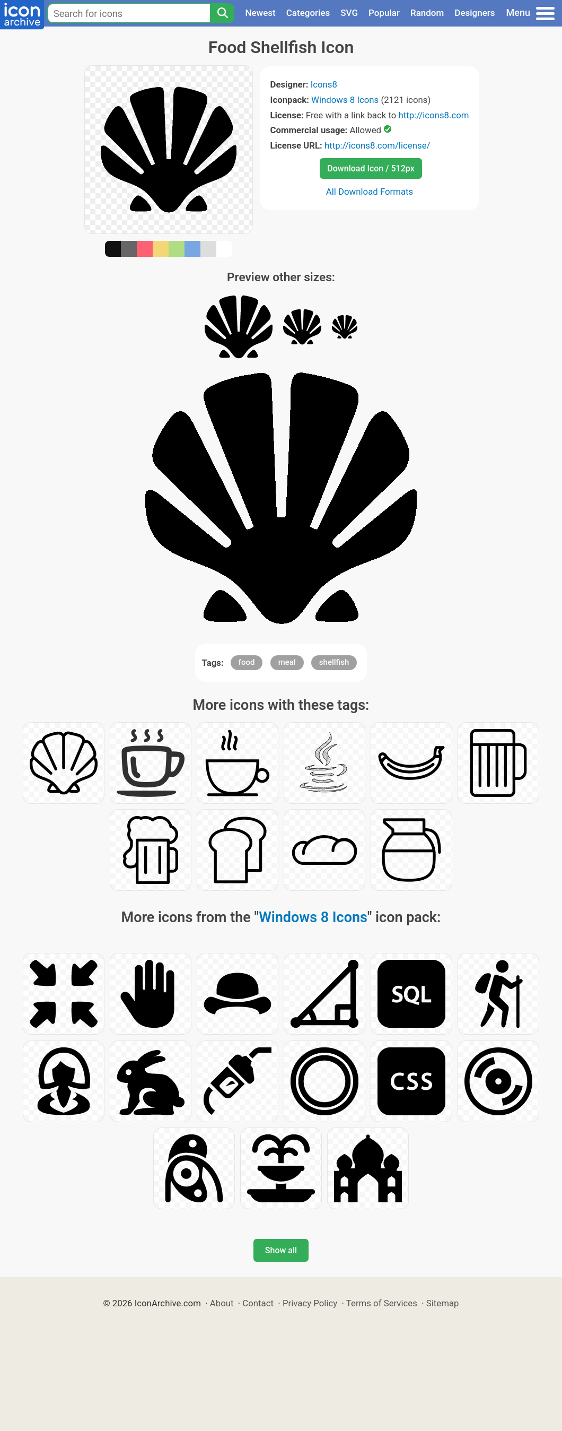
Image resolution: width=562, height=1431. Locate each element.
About (222, 1303)
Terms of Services (381, 1303)
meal (287, 662)
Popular (384, 12)
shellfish (334, 662)
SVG (349, 12)
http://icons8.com (433, 115)
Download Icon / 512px (370, 168)
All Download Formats (370, 191)
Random (427, 12)
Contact (258, 1303)
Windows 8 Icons (345, 99)
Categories (308, 12)
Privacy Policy (310, 1303)
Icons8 (324, 84)
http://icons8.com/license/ (377, 145)
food (247, 662)
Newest (260, 12)
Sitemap (442, 1303)
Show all (281, 1250)
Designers (474, 12)
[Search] (222, 13)
